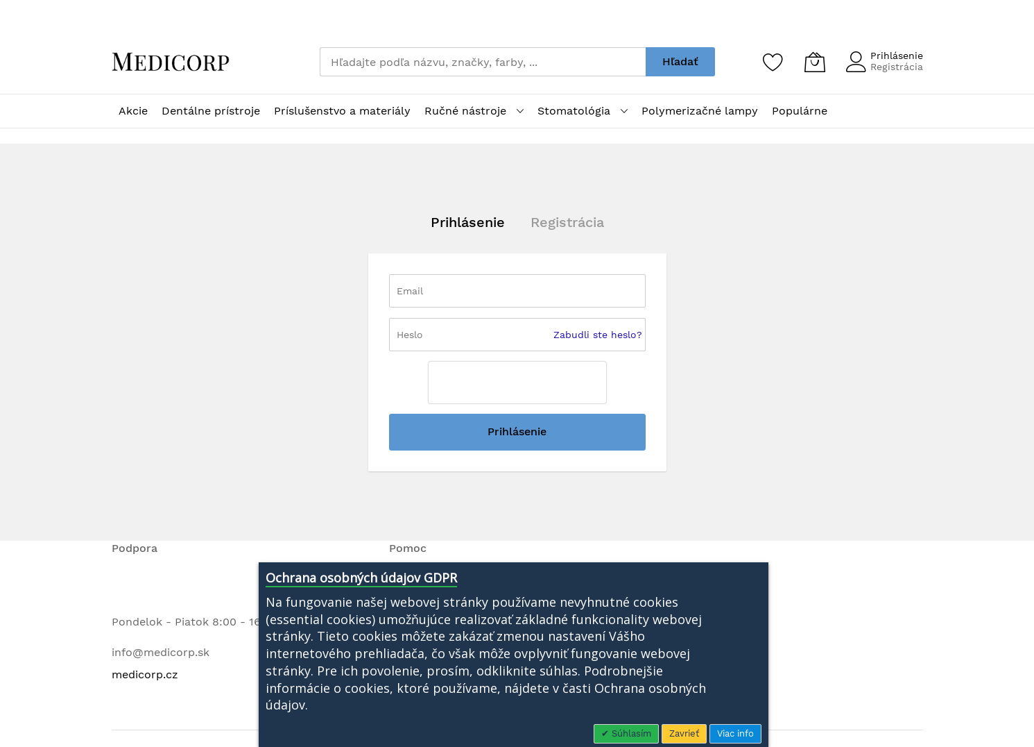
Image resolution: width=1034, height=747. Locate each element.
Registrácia (896, 66)
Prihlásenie (896, 55)
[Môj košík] (814, 61)
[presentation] (517, 382)
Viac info (735, 733)
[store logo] (171, 62)
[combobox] (483, 61)
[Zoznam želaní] (773, 61)
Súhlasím (630, 733)
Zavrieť (684, 733)
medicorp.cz (145, 674)
